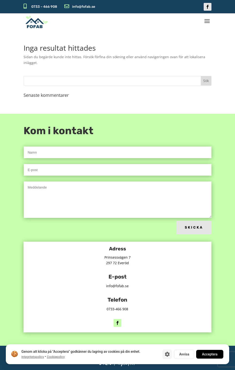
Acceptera (210, 354)
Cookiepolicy (56, 357)
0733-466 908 (117, 309)
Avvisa (184, 354)
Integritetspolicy (32, 357)
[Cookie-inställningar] (167, 354)
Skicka (194, 227)
